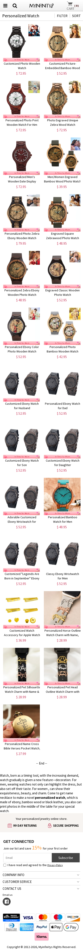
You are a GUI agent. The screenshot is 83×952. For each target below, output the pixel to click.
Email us (8, 894)
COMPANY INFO (13, 875)
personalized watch (50, 797)
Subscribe (65, 857)
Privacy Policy (55, 865)
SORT (76, 16)
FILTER (62, 16)
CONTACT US (12, 888)
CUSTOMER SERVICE (17, 882)
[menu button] (5, 5)
